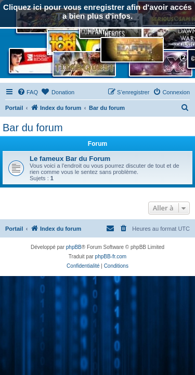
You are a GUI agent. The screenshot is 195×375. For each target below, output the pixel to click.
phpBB (74, 247)
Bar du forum (33, 127)
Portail (14, 108)
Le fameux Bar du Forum (70, 158)
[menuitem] (27, 92)
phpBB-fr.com (111, 256)
